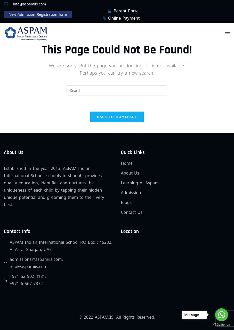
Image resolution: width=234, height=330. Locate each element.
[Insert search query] (117, 90)
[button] (227, 33)
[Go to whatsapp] (221, 314)
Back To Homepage (117, 116)
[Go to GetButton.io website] (221, 324)
